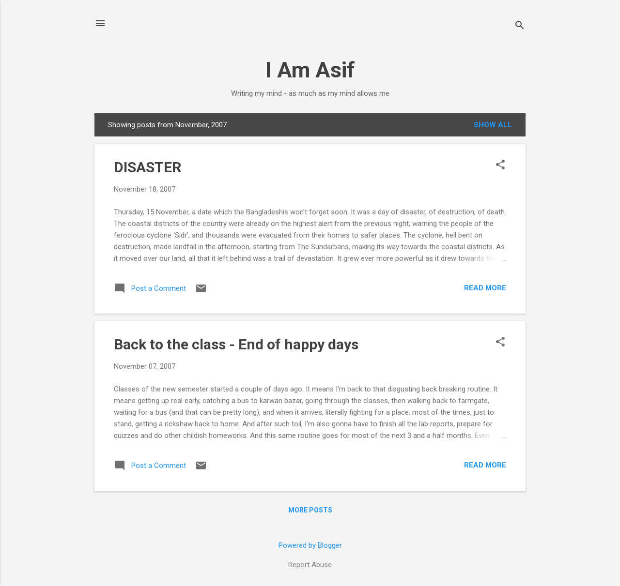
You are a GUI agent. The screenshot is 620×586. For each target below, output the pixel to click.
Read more (485, 288)
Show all (493, 124)
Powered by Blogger (310, 545)
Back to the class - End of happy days (236, 344)
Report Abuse (310, 564)
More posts (310, 510)
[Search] (520, 26)
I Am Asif (310, 70)
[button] (500, 165)
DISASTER (147, 167)
